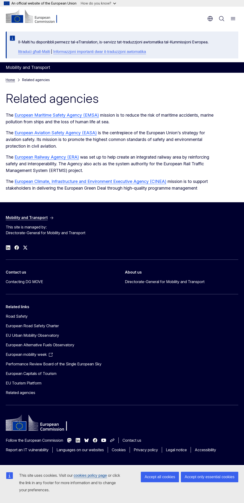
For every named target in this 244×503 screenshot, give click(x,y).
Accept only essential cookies (209, 477)
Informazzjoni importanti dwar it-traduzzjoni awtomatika (99, 52)
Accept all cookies (160, 477)
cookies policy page (90, 475)
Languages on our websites (80, 449)
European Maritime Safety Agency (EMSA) (57, 115)
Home (10, 80)
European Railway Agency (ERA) (47, 157)
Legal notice (176, 449)
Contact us (131, 440)
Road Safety (17, 316)
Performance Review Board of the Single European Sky (54, 364)
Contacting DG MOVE (24, 281)
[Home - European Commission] (35, 17)
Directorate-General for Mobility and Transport (164, 281)
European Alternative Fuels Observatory (40, 344)
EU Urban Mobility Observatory (32, 335)
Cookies (119, 449)
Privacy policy (146, 449)
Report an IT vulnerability (27, 449)
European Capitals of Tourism (31, 373)
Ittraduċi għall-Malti (34, 52)
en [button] (210, 18)
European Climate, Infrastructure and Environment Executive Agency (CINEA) (90, 181)
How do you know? (98, 3)
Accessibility (205, 449)
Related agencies (20, 392)
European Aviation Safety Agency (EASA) (56, 132)
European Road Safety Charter (32, 325)
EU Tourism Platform (23, 383)
